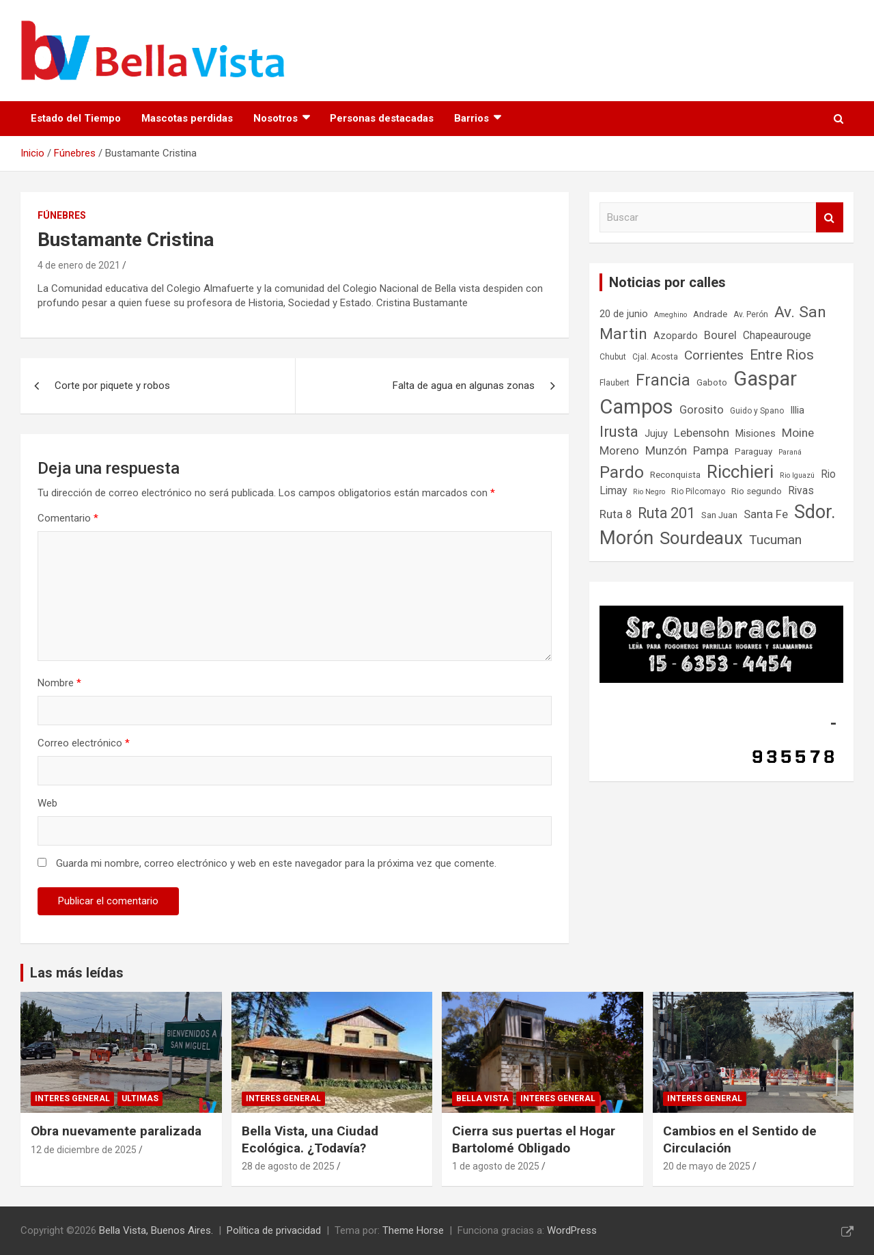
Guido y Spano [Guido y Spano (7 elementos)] (757, 411)
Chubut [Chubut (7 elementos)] (613, 357)
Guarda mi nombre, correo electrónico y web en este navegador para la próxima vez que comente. (276, 863)
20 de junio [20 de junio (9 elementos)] (624, 314)
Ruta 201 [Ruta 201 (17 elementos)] (666, 513)
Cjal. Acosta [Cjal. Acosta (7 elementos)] (655, 357)
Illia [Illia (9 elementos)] (797, 410)
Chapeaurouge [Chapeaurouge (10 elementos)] (777, 335)
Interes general (72, 1098)
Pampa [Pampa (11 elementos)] (711, 450)
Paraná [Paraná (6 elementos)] (790, 452)
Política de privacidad (274, 1230)
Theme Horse (413, 1230)
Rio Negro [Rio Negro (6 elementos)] (649, 491)
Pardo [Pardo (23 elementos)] (622, 472)
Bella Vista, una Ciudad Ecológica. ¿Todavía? (310, 1139)
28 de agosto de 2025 (288, 1166)
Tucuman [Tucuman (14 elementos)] (775, 540)
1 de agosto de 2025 (495, 1166)
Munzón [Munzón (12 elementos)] (666, 450)
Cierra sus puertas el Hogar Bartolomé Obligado (533, 1139)
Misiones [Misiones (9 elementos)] (755, 434)
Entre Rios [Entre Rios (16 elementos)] (782, 355)
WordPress (572, 1230)
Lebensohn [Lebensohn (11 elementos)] (701, 433)
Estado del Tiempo (76, 118)
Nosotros (275, 118)
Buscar (829, 217)
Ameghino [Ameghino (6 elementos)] (670, 314)
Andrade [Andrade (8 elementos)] (710, 314)
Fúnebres (62, 215)
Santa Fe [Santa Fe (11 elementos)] (766, 514)
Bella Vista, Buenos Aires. (156, 1230)
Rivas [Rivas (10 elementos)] (801, 491)
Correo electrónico (84, 743)
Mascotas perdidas (187, 118)
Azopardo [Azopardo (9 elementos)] (675, 336)
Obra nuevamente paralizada (116, 1131)
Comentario (68, 518)
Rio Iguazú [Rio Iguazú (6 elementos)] (797, 475)
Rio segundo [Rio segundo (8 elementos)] (756, 491)
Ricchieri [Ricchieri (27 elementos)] (740, 471)
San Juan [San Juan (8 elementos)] (719, 515)
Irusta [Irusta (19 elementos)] (619, 431)
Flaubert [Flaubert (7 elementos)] (615, 383)
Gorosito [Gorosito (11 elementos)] (701, 409)
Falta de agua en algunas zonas (464, 385)
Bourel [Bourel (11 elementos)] (720, 335)
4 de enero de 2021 (79, 265)
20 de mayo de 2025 (706, 1166)
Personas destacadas (382, 118)
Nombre (59, 683)
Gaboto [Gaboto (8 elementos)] (711, 382)
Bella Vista (482, 1098)
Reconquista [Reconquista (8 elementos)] (675, 475)
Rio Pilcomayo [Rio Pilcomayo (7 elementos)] (698, 491)
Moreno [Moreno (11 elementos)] (619, 450)
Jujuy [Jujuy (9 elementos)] (656, 434)
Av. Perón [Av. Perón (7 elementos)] (750, 314)
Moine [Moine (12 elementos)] (798, 433)
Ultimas (140, 1098)
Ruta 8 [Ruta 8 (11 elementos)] (616, 514)
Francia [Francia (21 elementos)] (663, 380)
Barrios (471, 118)
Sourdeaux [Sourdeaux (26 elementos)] (701, 538)
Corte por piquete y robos (112, 385)
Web (47, 803)
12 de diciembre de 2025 (84, 1149)
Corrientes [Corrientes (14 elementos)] (714, 355)
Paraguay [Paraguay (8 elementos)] (753, 451)
